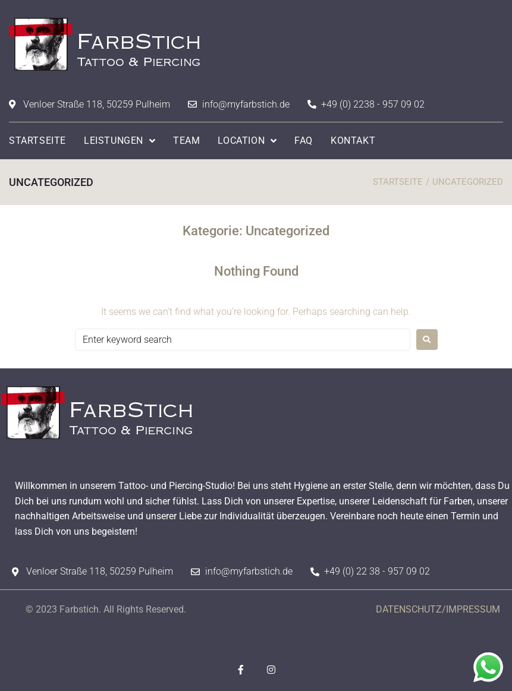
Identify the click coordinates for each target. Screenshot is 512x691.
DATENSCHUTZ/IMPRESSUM (438, 609)
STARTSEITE (398, 181)
